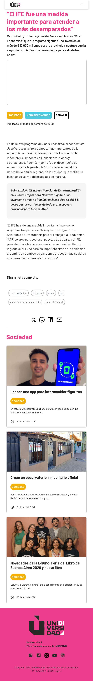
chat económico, (18, 292)
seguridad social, (54, 302)
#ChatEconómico (38, 115)
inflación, (37, 292)
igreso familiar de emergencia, (25, 302)
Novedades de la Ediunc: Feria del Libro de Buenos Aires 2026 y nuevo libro (45, 565)
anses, (51, 292)
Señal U (61, 115)
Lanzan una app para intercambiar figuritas (46, 391)
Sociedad (14, 115)
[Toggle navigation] (82, 4)
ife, (61, 292)
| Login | (57, 671)
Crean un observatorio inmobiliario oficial (44, 477)
